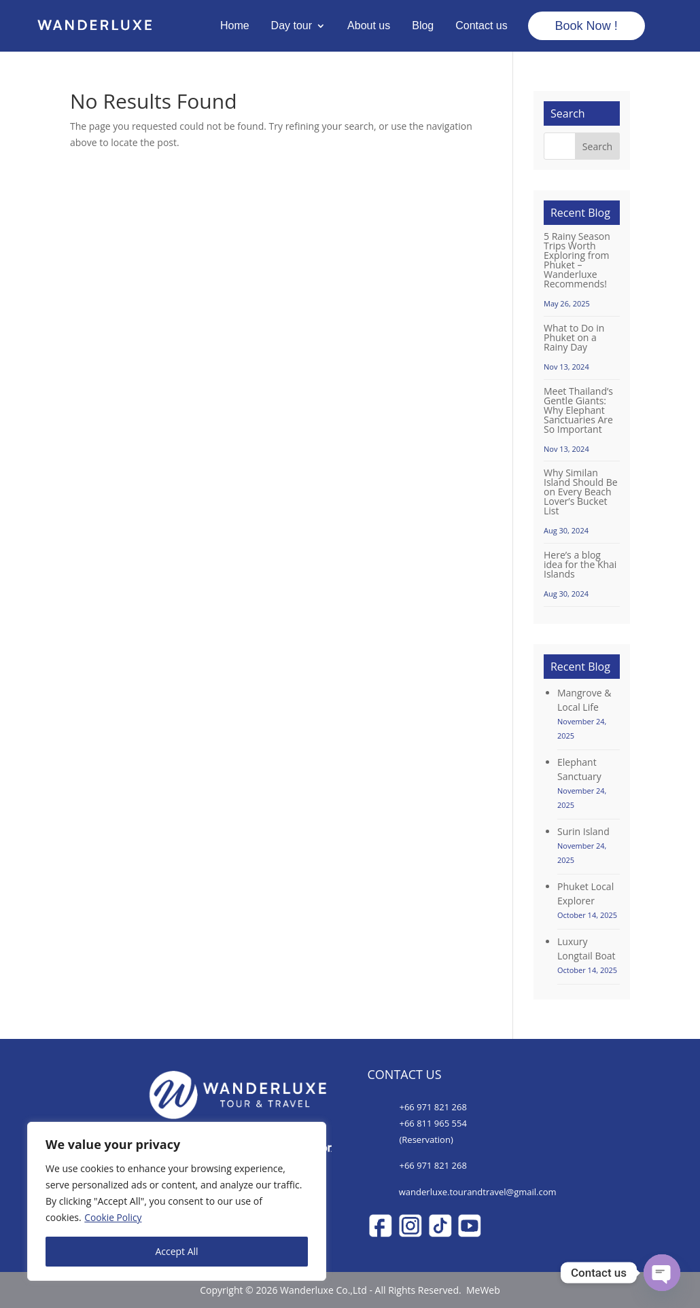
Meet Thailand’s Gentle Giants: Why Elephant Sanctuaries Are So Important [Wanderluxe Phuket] (578, 410)
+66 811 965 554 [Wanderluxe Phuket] (432, 1123)
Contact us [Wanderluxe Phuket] (481, 25)
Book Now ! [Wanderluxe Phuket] (586, 26)
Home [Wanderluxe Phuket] (234, 25)
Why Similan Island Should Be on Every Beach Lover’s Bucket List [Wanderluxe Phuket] (581, 491)
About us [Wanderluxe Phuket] (368, 25)
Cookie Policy (113, 1217)
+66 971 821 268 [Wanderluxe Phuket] (432, 1107)
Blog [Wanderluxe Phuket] (423, 25)
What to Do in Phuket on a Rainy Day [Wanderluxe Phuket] (574, 337)
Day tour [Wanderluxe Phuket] (291, 25)
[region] (176, 1201)
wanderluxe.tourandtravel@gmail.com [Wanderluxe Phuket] (478, 1192)
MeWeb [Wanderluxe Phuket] (481, 1290)
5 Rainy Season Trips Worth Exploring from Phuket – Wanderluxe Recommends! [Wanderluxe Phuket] (577, 260)
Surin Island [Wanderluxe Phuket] (583, 831)
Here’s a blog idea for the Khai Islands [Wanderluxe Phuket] (580, 564)
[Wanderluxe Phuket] (94, 26)
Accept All (176, 1251)
